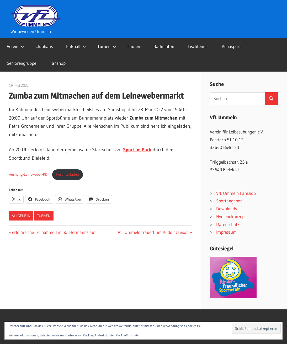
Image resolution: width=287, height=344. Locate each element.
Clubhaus (44, 46)
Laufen (133, 46)
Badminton (163, 46)
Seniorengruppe (21, 63)
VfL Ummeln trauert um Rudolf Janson (153, 232)
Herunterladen (67, 174)
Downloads (226, 208)
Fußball (76, 46)
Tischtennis (198, 46)
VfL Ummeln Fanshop (236, 193)
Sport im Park (137, 150)
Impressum (226, 232)
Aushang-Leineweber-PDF (29, 174)
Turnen (106, 46)
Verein (15, 46)
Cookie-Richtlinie (127, 335)
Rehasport (231, 46)
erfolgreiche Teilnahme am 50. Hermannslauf (53, 232)
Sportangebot (229, 200)
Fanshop (58, 63)
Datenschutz (227, 224)
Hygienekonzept (231, 216)
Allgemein (21, 215)
